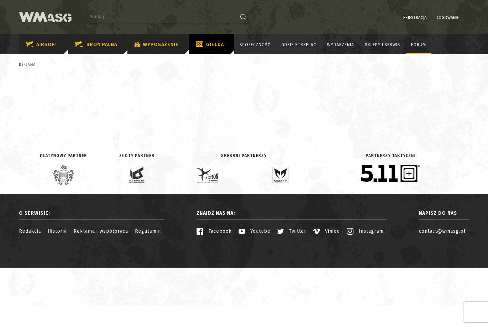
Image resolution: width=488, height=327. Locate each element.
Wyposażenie (157, 45)
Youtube (254, 290)
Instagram (365, 290)
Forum (418, 44)
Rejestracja (397, 17)
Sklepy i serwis (382, 44)
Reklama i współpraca (101, 290)
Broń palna (96, 44)
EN (464, 17)
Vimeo (326, 290)
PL (456, 17)
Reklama (27, 65)
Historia (57, 290)
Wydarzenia (340, 44)
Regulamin (148, 290)
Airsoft (42, 44)
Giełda (210, 44)
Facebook (214, 290)
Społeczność (255, 44)
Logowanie (431, 17)
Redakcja (30, 290)
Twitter (291, 290)
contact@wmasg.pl (442, 290)
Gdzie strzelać (298, 44)
